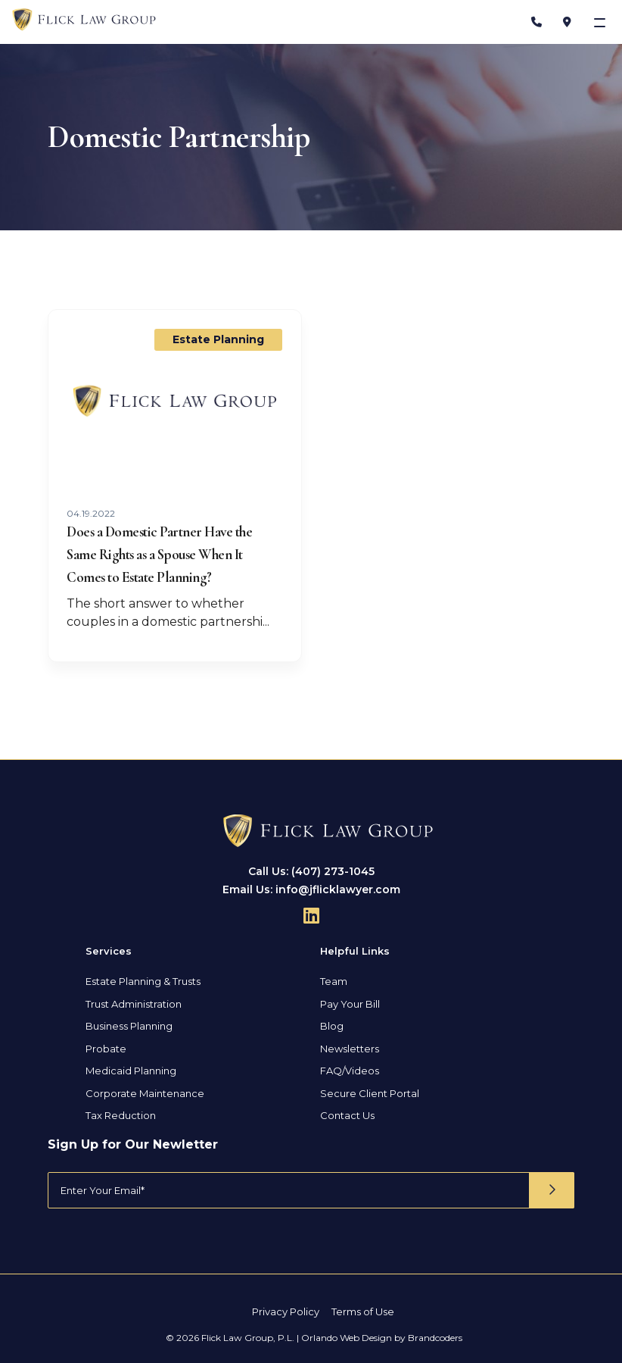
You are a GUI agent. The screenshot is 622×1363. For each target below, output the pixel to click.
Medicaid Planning (131, 1070)
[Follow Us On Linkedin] (311, 915)
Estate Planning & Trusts (143, 981)
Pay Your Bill (350, 1004)
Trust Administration (134, 1004)
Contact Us (347, 1115)
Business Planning (129, 1026)
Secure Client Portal (369, 1093)
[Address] (567, 22)
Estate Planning (218, 339)
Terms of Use (362, 1311)
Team (333, 981)
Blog (332, 1026)
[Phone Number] (536, 22)
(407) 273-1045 (333, 871)
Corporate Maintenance (145, 1093)
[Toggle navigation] (601, 22)
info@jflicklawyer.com (337, 889)
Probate (106, 1049)
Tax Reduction (121, 1115)
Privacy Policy (285, 1311)
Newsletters (349, 1049)
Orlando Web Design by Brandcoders (381, 1337)
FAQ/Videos (349, 1070)
